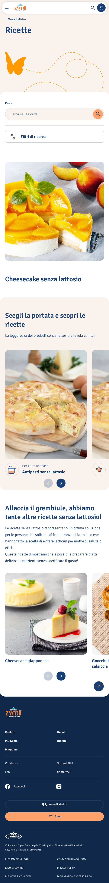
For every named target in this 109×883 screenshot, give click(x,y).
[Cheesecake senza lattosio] (54, 211)
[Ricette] (62, 741)
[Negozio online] (101, 7)
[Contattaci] (64, 772)
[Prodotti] (10, 732)
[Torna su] (99, 686)
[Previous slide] (48, 483)
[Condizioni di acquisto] (71, 859)
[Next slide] (61, 483)
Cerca (8, 103)
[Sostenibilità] (65, 763)
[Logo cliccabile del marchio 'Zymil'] (20, 8)
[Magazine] (11, 749)
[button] (92, 8)
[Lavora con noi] (14, 867)
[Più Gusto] (11, 741)
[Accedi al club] (54, 804)
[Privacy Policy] (66, 867)
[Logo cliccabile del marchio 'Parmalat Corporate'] (13, 835)
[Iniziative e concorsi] (18, 876)
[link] (15, 786)
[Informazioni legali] (17, 859)
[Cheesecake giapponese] (46, 614)
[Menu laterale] (6, 7)
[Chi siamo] (11, 763)
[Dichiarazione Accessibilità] (74, 876)
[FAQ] (7, 772)
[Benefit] (62, 732)
